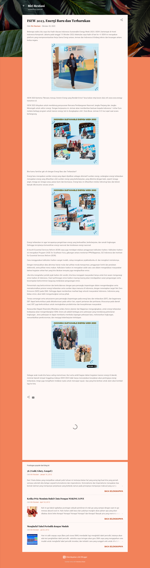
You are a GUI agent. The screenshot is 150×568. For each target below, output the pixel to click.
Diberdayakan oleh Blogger (75, 557)
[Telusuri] (126, 6)
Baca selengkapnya (114, 491)
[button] (121, 20)
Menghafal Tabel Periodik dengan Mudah (48, 526)
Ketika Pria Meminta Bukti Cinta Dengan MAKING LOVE (55, 498)
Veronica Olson (80, 562)
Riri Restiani (36, 6)
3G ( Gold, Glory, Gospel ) (39, 471)
